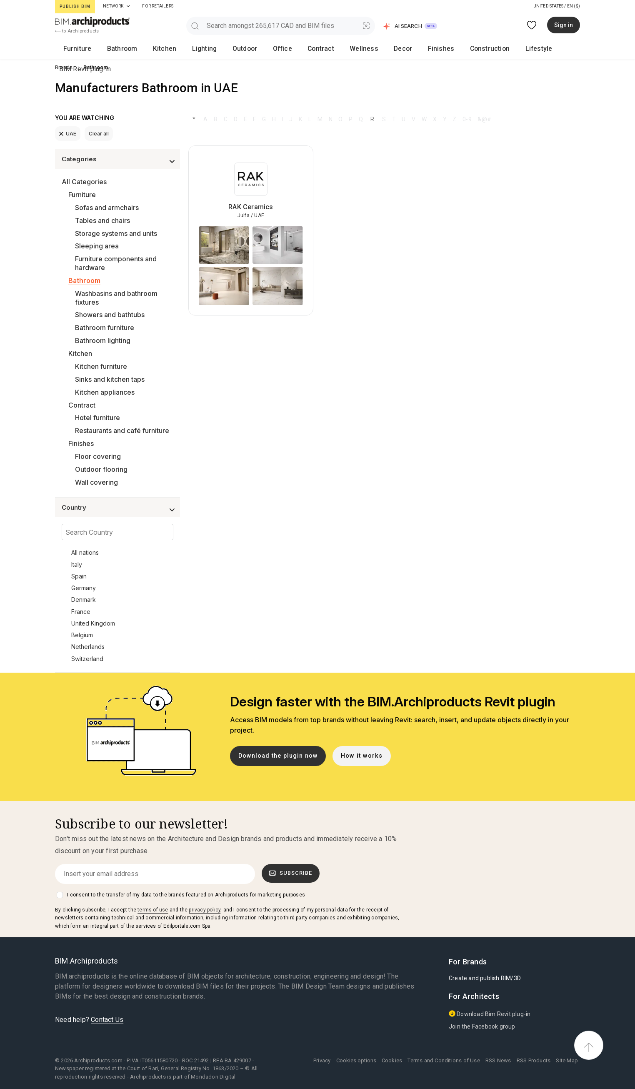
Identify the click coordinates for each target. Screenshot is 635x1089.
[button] (411, 26)
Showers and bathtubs (110, 314)
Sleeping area (97, 246)
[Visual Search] (366, 25)
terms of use (153, 910)
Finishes (333, 48)
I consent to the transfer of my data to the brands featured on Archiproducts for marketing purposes (186, 895)
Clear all (99, 133)
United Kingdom (93, 623)
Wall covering (96, 482)
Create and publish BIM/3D (485, 978)
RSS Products (533, 1060)
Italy (76, 564)
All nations (85, 552)
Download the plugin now (278, 755)
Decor (306, 48)
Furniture (71, 48)
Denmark (83, 599)
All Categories (84, 182)
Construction (370, 48)
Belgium (82, 634)
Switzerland (87, 658)
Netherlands (88, 646)
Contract (245, 48)
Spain (79, 576)
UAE (67, 133)
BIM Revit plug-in (550, 48)
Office (218, 48)
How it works (361, 755)
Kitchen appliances (105, 392)
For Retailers (157, 6)
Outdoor (192, 48)
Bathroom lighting (102, 340)
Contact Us (107, 1020)
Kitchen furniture (101, 366)
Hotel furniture (97, 417)
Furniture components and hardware (116, 263)
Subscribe (290, 873)
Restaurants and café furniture (122, 430)
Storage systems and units (116, 233)
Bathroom (103, 48)
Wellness (278, 48)
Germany (83, 587)
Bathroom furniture (104, 327)
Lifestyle (407, 48)
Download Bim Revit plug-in (489, 1013)
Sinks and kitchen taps (110, 379)
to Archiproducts (77, 31)
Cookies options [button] (356, 1060)
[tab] (128, 6)
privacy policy (204, 910)
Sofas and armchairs (107, 207)
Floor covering (98, 456)
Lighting (163, 48)
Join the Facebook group (482, 1026)
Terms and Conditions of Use (444, 1060)
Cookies (392, 1060)
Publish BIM (75, 6)
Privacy (321, 1060)
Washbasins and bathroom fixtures (116, 297)
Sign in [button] (563, 25)
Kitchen (134, 48)
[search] (194, 25)
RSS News (498, 1060)
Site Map (567, 1060)
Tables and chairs (102, 220)
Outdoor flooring (101, 469)
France (80, 611)
